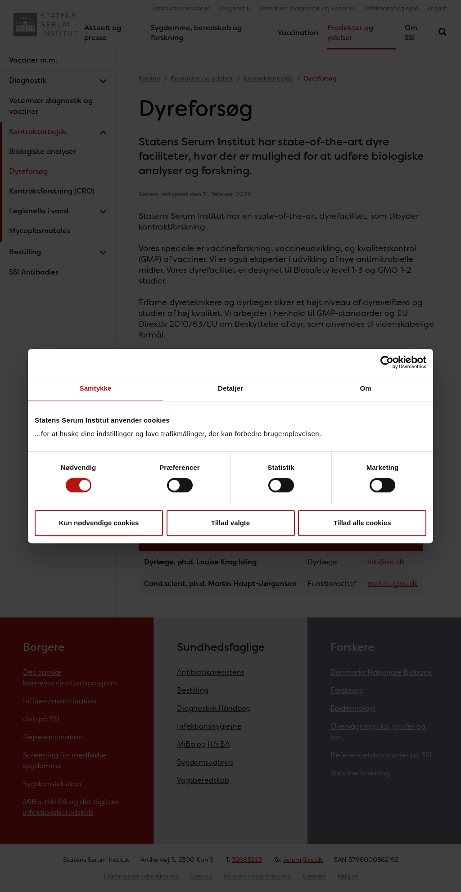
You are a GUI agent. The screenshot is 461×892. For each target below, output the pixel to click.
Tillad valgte (230, 523)
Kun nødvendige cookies (99, 523)
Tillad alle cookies (362, 523)
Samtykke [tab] (96, 388)
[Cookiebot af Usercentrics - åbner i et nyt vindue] (387, 362)
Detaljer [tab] (230, 388)
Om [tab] (365, 388)
